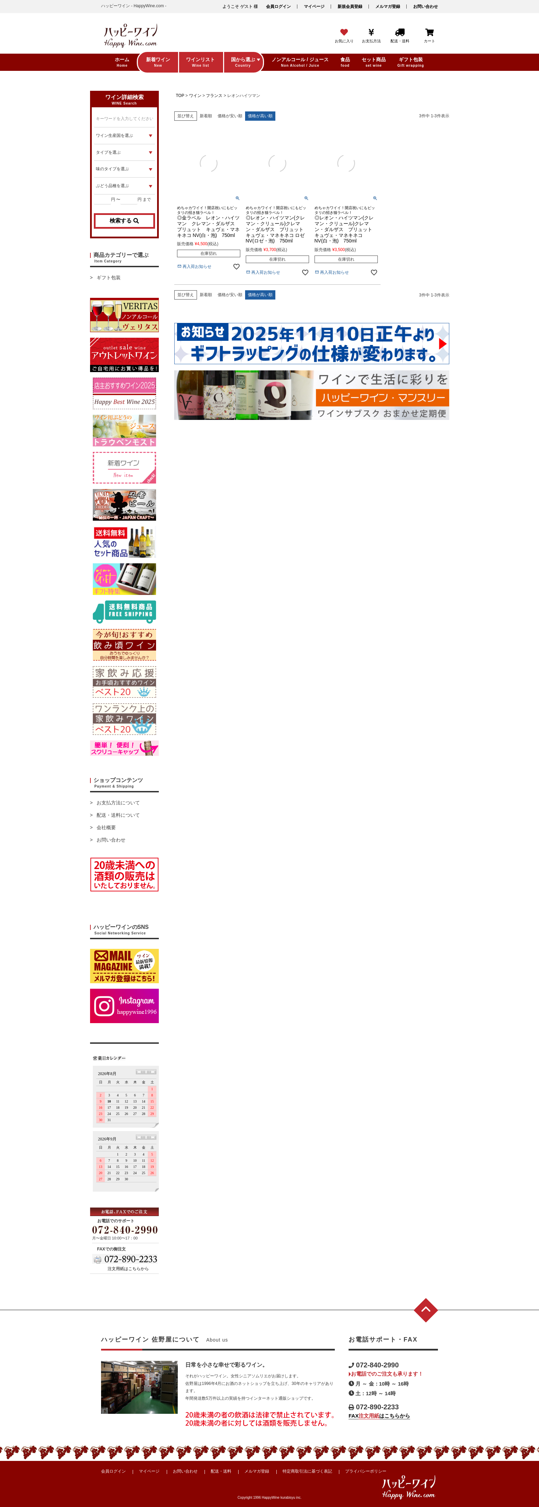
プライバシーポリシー (365, 1471)
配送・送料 (221, 1471)
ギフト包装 (109, 277)
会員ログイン (278, 6)
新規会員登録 (350, 6)
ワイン (195, 95)
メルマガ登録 (387, 6)
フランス (214, 95)
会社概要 (106, 827)
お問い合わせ (425, 6)
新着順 (206, 115)
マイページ (314, 6)
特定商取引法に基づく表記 (307, 1471)
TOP (180, 95)
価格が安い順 (230, 115)
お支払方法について (118, 802)
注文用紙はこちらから (128, 1268)
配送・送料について (118, 815)
